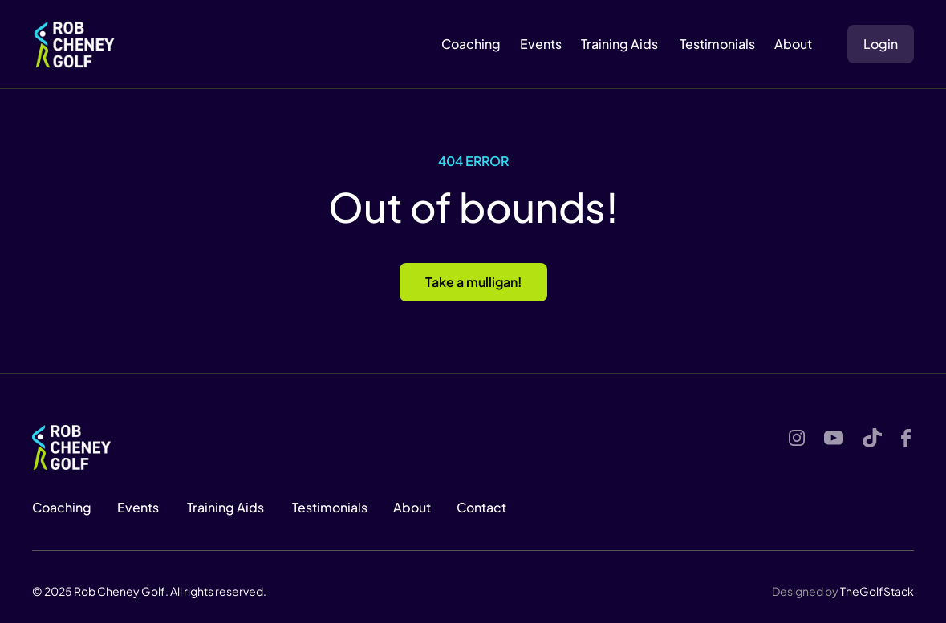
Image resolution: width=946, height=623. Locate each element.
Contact (481, 507)
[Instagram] (797, 438)
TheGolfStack (877, 591)
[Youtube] (834, 438)
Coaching (471, 43)
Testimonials (716, 43)
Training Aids (619, 43)
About (412, 507)
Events (541, 43)
